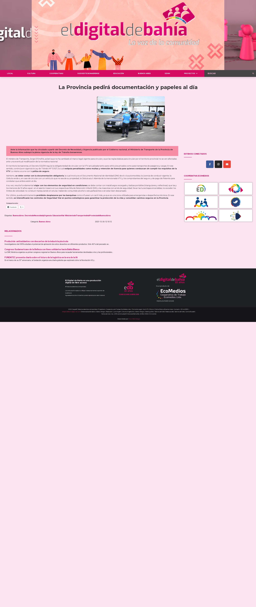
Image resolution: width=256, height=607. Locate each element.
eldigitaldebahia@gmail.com (71, 311)
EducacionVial (58, 215)
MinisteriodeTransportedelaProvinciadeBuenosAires (88, 215)
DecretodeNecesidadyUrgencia (38, 215)
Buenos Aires (44, 222)
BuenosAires (18, 215)
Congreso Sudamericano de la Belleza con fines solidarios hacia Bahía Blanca (42, 249)
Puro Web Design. (134, 319)
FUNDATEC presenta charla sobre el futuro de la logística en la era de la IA (41, 257)
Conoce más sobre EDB (129, 294)
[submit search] (253, 73)
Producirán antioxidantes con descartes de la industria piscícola (37, 241)
